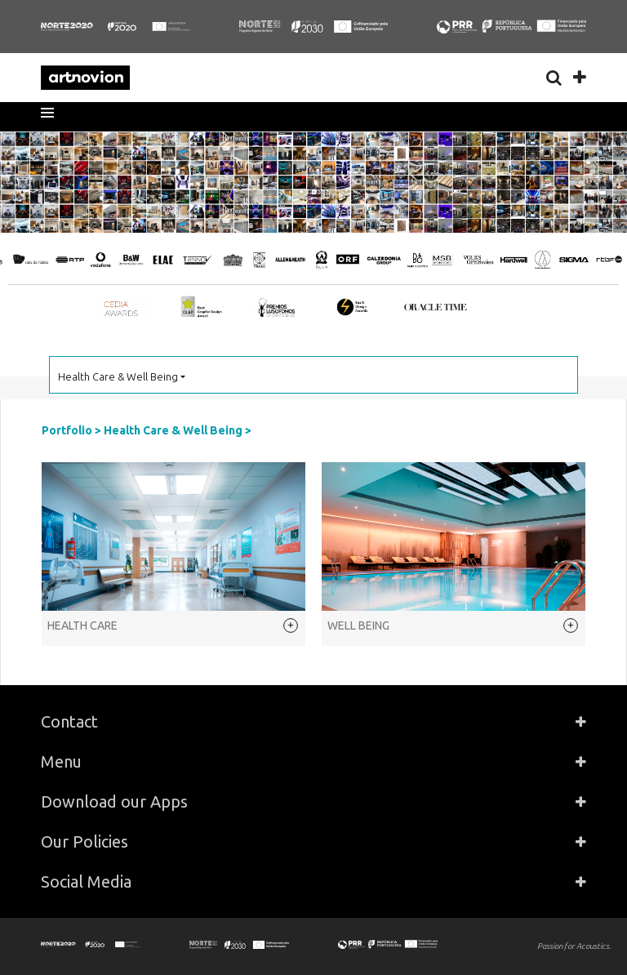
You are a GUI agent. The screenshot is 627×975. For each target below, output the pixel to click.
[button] (53, 112)
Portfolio (67, 430)
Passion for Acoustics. (574, 946)
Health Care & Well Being (173, 430)
